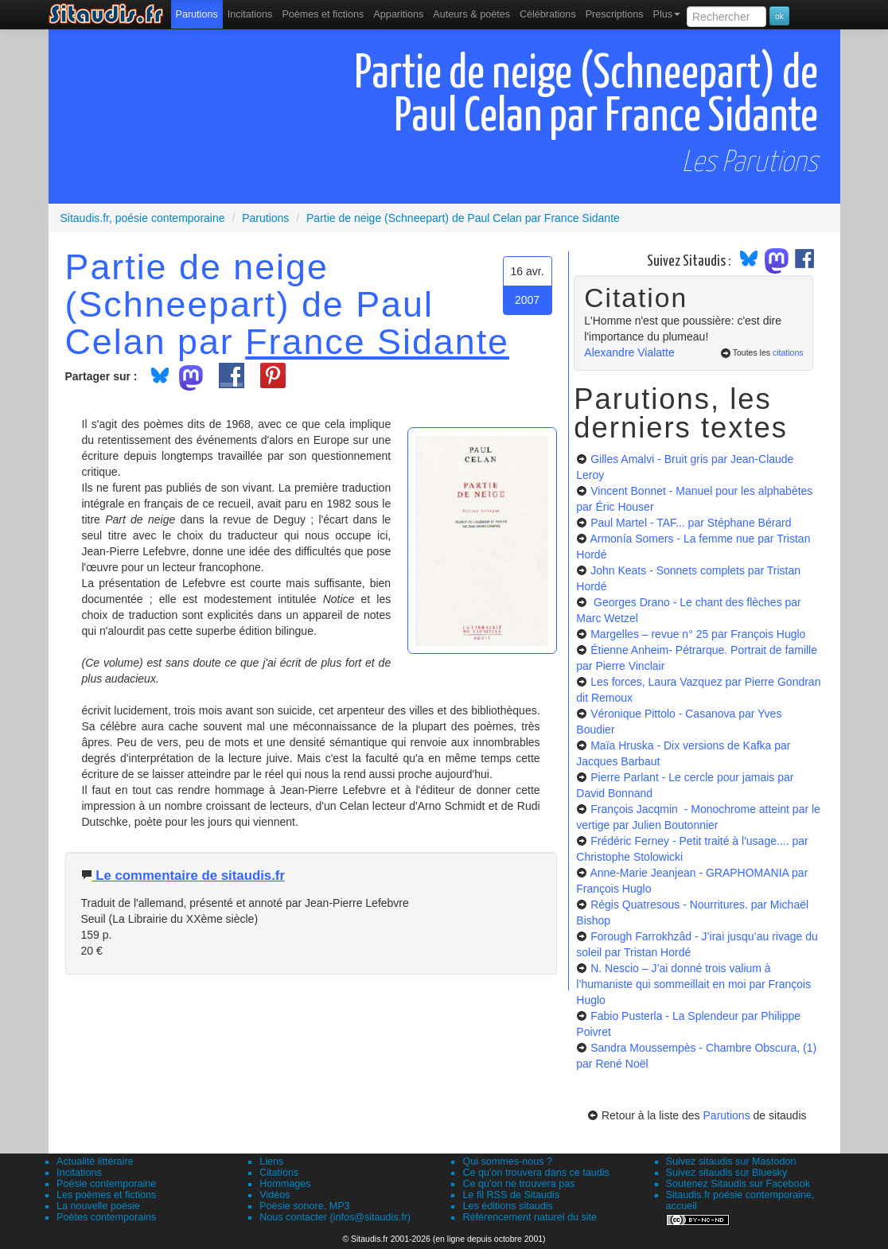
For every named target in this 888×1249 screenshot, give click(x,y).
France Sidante (377, 341)
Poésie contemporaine (106, 1183)
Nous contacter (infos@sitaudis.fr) (335, 1217)
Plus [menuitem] (666, 14)
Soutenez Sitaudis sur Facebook (738, 1183)
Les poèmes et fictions (106, 1194)
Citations (278, 1172)
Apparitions (398, 14)
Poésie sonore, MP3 (304, 1206)
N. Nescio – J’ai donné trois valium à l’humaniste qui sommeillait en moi (693, 984)
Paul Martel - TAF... (690, 522)
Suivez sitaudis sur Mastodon (731, 1161)
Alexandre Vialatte (629, 352)
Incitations (79, 1172)
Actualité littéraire (95, 1161)
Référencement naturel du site (529, 1217)
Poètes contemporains (106, 1217)
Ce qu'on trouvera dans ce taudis (535, 1172)
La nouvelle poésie (98, 1206)
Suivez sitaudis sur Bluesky (727, 1172)
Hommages (284, 1183)
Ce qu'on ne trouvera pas (518, 1183)
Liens (271, 1161)
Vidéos (274, 1194)
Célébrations (548, 14)
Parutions (197, 14)
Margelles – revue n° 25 (697, 634)
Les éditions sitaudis (507, 1206)
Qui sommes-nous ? (507, 1161)
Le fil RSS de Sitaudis (510, 1194)
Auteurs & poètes (471, 14)
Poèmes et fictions (323, 14)
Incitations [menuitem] (250, 14)
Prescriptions (615, 14)
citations (788, 352)
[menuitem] (197, 14)
